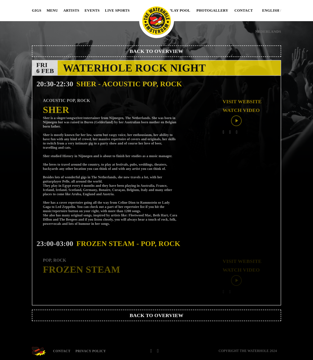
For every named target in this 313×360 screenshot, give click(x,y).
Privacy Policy (90, 351)
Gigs (36, 10)
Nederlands (268, 32)
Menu (52, 10)
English (270, 10)
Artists (71, 10)
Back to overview (156, 51)
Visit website (242, 101)
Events (92, 10)
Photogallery (212, 10)
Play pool (179, 10)
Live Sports (117, 10)
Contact (243, 10)
